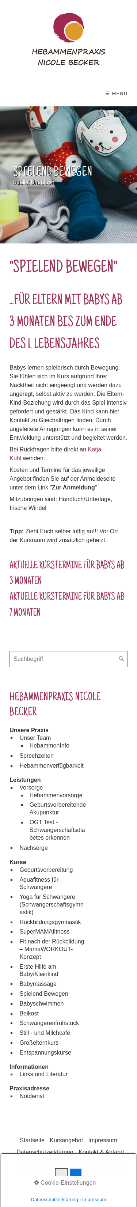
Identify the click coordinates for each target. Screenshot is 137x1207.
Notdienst (31, 1096)
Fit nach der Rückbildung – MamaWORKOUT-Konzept (51, 949)
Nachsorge (33, 848)
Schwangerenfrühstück (49, 1023)
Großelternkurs (38, 1043)
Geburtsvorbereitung (46, 870)
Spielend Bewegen (43, 994)
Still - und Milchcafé (44, 1033)
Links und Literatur (43, 1074)
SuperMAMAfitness (44, 931)
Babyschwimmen (41, 1003)
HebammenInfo (49, 745)
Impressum (102, 1140)
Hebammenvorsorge (56, 795)
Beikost (28, 1013)
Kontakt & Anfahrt (101, 1152)
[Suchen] (122, 659)
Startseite (32, 1140)
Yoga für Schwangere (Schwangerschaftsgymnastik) (51, 904)
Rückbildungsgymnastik (50, 922)
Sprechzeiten (36, 756)
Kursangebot (66, 1140)
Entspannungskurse (45, 1052)
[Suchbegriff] (68, 659)
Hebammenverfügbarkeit (51, 766)
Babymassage (37, 984)
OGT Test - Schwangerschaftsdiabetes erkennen (57, 830)
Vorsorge (31, 787)
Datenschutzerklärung (44, 1152)
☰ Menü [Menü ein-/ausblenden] (116, 93)
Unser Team (35, 738)
